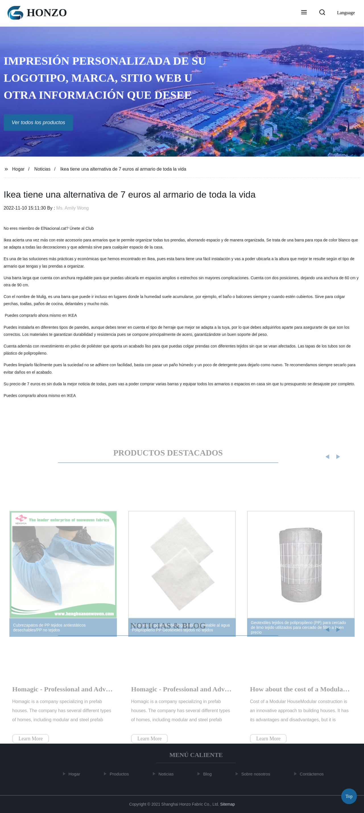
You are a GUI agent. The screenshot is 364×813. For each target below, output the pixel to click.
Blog (209, 773)
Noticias (42, 169)
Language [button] (346, 12)
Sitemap (227, 804)
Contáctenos (314, 773)
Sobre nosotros (257, 773)
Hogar (18, 169)
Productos (121, 773)
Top (349, 795)
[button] (304, 13)
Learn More (30, 743)
